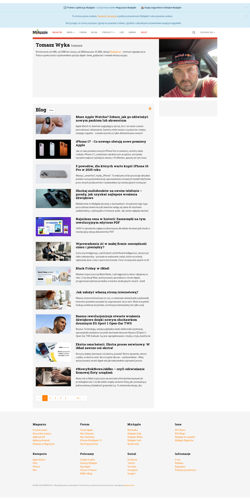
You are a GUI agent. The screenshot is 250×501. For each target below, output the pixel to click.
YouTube (131, 466)
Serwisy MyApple (88, 463)
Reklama (179, 463)
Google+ (131, 473)
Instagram (132, 470)
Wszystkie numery (42, 433)
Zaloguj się (207, 32)
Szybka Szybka (87, 459)
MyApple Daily (134, 433)
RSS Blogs (180, 433)
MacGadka (132, 429)
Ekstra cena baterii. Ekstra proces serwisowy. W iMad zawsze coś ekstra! (113, 346)
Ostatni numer (40, 429)
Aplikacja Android (41, 440)
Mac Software (87, 433)
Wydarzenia (133, 443)
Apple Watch (39, 459)
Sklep (144, 32)
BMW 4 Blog (86, 473)
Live (122, 32)
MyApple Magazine (184, 440)
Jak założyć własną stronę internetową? (107, 292)
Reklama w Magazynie (44, 443)
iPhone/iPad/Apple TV (91, 440)
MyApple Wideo (135, 436)
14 (78, 398)
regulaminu (129, 485)
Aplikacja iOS (39, 436)
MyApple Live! (134, 440)
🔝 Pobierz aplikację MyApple (79, 7)
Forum (83, 32)
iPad (35, 463)
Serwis (132, 32)
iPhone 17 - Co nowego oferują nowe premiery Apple (111, 143)
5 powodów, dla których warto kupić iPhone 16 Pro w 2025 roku (112, 168)
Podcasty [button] (108, 32)
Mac (35, 470)
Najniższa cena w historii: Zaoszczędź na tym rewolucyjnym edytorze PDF (111, 220)
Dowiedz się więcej (107, 16)
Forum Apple (86, 429)
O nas (178, 459)
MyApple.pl (115, 51)
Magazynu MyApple (126, 7)
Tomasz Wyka (53, 45)
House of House (88, 470)
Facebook (132, 459)
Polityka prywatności (185, 470)
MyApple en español (185, 436)
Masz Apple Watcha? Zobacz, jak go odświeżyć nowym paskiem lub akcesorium (112, 118)
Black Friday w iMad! (92, 268)
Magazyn (57, 32)
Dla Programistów (89, 443)
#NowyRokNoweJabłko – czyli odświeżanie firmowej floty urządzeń (110, 370)
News (51, 110)
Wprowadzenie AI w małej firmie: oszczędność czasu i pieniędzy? (111, 245)
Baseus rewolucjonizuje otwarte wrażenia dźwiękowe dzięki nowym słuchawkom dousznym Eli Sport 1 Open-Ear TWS (108, 319)
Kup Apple (85, 466)
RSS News (180, 429)
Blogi (94, 32)
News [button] (71, 32)
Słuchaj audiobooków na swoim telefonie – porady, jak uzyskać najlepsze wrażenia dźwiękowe (109, 194)
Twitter (131, 463)
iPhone (36, 466)
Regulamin (180, 466)
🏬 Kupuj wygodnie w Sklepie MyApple (161, 7)
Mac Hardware (87, 436)
